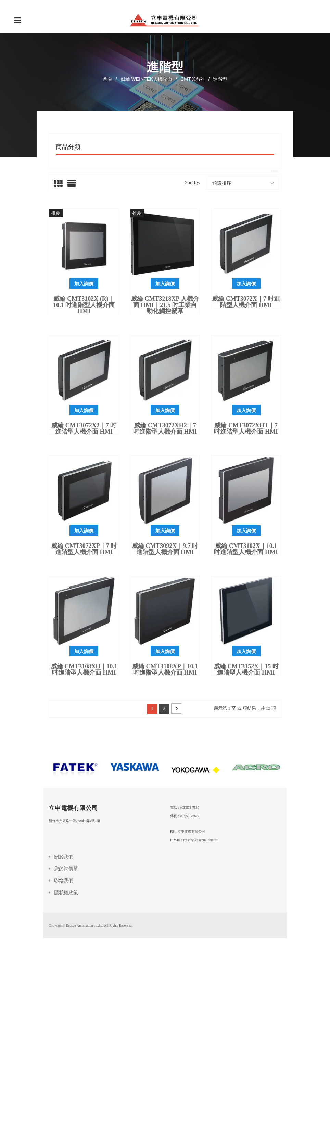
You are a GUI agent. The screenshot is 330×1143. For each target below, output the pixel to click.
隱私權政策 (66, 1076)
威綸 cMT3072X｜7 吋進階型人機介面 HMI (246, 400)
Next (176, 806)
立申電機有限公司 (191, 1015)
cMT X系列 (192, 79)
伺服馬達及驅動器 (75, 206)
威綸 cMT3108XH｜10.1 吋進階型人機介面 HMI (84, 767)
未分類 (63, 256)
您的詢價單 (66, 1052)
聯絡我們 (63, 1064)
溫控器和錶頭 (70, 243)
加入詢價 (83, 382)
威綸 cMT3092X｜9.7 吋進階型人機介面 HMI (165, 647)
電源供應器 (68, 219)
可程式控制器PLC (75, 182)
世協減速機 (68, 231)
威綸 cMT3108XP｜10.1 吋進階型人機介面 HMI (165, 767)
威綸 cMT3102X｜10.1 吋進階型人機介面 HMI (246, 647)
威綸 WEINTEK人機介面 (146, 79)
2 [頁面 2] (164, 806)
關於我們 (63, 1040)
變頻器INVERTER (75, 194)
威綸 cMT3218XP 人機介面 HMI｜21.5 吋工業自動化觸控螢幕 (165, 403)
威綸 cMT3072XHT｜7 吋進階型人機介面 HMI (246, 526)
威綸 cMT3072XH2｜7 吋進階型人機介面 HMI (165, 526)
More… (276, 269)
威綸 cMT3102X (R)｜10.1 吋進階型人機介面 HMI (84, 403)
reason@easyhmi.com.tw (200, 1024)
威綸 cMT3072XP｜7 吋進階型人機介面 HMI (84, 647)
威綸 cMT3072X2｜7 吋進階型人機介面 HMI (83, 526)
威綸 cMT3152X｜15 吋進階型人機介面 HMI (246, 767)
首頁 (107, 79)
